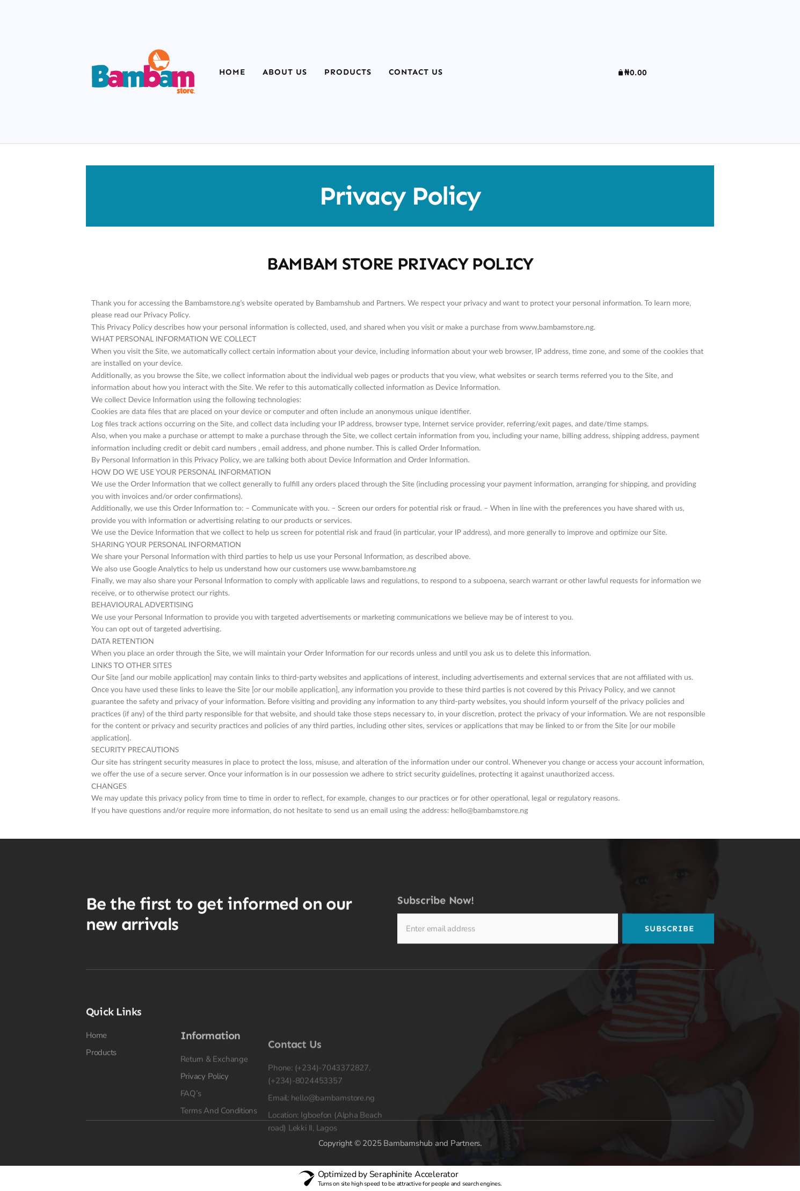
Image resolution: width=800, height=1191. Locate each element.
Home (232, 72)
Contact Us (416, 72)
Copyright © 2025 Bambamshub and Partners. (400, 1143)
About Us (285, 72)
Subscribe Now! (435, 927)
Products (348, 72)
